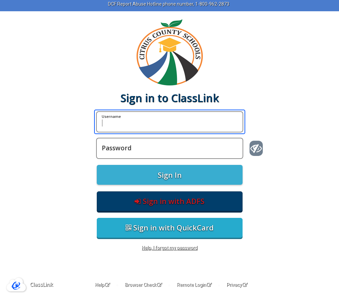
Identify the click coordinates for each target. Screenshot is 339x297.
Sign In (170, 175)
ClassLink (41, 284)
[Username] (170, 122)
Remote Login (194, 284)
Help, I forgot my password (170, 247)
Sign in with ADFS (169, 201)
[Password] (170, 148)
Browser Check (143, 284)
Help (102, 284)
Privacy (237, 284)
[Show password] (256, 148)
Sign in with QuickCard (170, 227)
